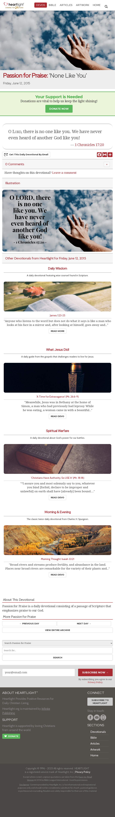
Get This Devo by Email (26, 154)
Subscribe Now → (95, 672)
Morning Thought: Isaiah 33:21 (57, 559)
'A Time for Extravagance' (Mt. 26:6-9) (57, 396)
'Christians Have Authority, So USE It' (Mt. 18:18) (57, 477)
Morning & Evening (58, 512)
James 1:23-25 (57, 315)
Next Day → (84, 623)
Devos (40, 5)
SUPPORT (10, 720)
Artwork (82, 5)
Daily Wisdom (57, 268)
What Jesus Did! (57, 349)
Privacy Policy (95, 682)
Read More (57, 331)
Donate (11, 736)
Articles (66, 5)
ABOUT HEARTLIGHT (20, 693)
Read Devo (57, 416)
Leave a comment (64, 172)
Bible (52, 5)
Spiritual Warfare (57, 431)
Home (94, 755)
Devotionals (98, 732)
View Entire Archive (57, 630)
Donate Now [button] (59, 108)
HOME (97, 5)
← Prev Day (29, 623)
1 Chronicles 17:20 (89, 145)
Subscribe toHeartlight (100, 702)
